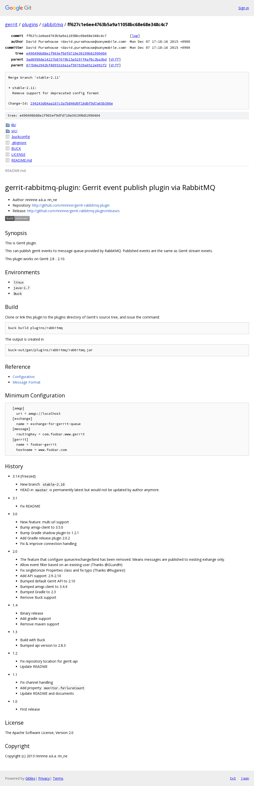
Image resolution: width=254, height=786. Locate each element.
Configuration (24, 376)
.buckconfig (20, 136)
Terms (58, 778)
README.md (21, 160)
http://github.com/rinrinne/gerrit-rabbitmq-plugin (71, 205)
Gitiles (30, 778)
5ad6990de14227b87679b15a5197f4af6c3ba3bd (66, 59)
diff (115, 59)
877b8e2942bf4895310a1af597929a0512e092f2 (66, 65)
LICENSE (18, 154)
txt (233, 778)
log (135, 35)
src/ (14, 130)
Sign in (243, 8)
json (245, 778)
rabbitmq (52, 24)
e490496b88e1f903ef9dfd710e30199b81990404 (66, 53)
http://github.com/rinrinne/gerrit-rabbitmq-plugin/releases (73, 210)
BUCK (16, 148)
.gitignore (18, 142)
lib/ (13, 124)
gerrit (11, 24)
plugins (30, 24)
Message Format (26, 382)
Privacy (44, 778)
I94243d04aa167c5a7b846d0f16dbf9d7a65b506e (71, 103)
